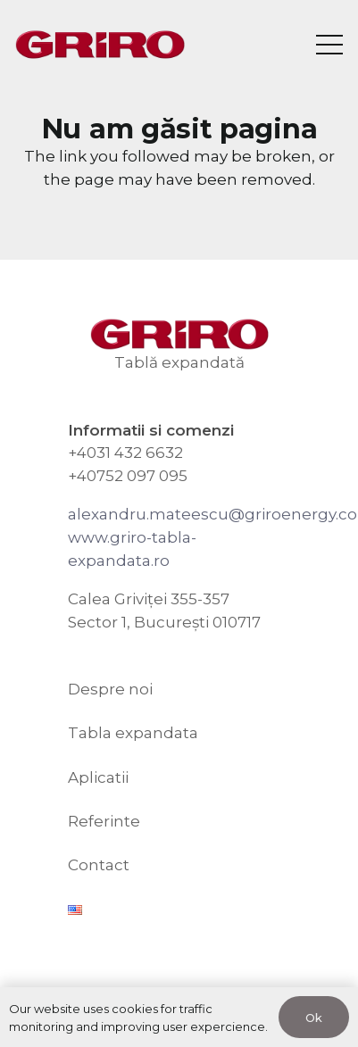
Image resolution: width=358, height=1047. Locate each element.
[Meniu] (329, 44)
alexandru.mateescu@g (161, 514)
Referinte (104, 821)
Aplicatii (98, 777)
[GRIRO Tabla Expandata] (100, 45)
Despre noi (110, 689)
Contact (98, 865)
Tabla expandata (133, 733)
